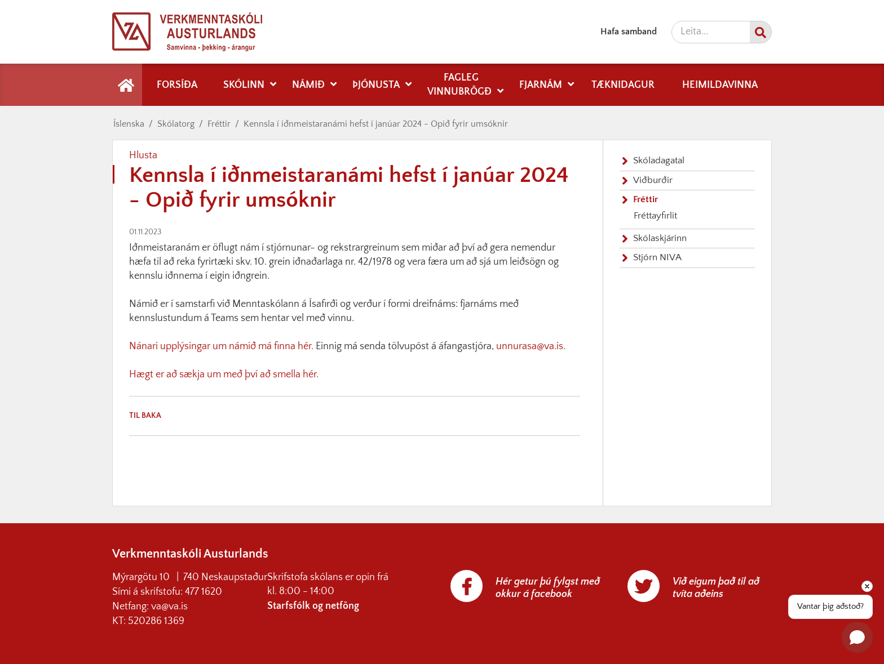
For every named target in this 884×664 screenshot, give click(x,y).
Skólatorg (176, 124)
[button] (857, 637)
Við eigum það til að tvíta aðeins (716, 588)
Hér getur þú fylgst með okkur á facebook (548, 588)
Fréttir (219, 124)
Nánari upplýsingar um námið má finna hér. (221, 346)
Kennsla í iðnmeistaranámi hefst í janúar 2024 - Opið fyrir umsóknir (376, 124)
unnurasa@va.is (529, 346)
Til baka (145, 415)
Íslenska (128, 124)
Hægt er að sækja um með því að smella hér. (224, 374)
